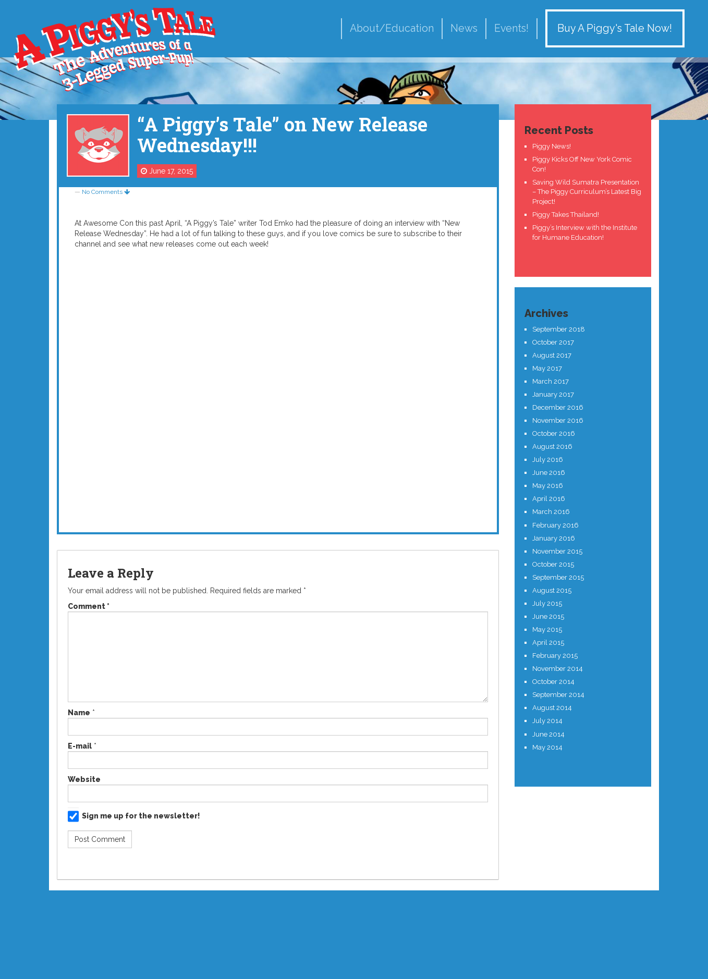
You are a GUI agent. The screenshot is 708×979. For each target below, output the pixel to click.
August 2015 (551, 590)
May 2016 (547, 486)
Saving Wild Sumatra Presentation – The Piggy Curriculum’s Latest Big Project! (586, 191)
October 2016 (553, 433)
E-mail (80, 746)
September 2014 (558, 695)
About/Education (392, 28)
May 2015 (547, 629)
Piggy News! (551, 146)
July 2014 (547, 721)
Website (84, 779)
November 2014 (557, 668)
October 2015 (553, 564)
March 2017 (550, 381)
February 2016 (555, 525)
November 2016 (557, 420)
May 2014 (547, 747)
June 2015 (548, 616)
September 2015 (558, 577)
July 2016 (547, 459)
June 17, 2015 (171, 171)
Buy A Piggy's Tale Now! (614, 28)
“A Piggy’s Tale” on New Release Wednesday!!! (282, 134)
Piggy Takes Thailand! (565, 214)
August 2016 (552, 446)
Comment (88, 606)
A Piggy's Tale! (114, 48)
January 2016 (553, 538)
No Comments (106, 191)
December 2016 (557, 407)
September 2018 (558, 329)
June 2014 (548, 734)
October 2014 (553, 682)
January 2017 (553, 394)
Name (79, 712)
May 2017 (547, 368)
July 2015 (547, 603)
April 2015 (548, 642)
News (464, 28)
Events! (511, 28)
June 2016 (548, 472)
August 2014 (552, 708)
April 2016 (548, 499)
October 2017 (553, 342)
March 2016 (551, 512)
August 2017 (551, 355)
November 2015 (557, 551)
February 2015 (555, 655)
